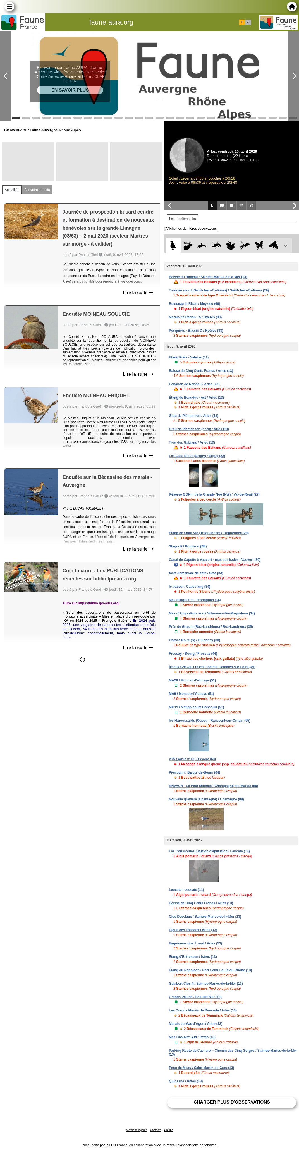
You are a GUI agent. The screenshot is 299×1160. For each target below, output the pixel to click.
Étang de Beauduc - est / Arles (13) (196, 398)
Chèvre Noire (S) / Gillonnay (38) (194, 640)
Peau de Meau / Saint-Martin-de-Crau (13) (201, 1068)
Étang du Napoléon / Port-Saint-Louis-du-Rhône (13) (210, 970)
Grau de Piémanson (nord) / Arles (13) (199, 429)
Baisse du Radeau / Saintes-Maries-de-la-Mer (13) (208, 277)
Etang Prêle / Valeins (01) (189, 357)
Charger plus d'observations (231, 1102)
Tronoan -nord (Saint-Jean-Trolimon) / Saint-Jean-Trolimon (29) (219, 290)
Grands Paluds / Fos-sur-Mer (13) (195, 997)
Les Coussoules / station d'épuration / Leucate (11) (209, 851)
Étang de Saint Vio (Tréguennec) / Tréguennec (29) (209, 533)
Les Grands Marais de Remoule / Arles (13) (203, 1010)
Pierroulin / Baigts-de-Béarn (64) (194, 772)
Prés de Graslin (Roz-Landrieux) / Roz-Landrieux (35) (211, 627)
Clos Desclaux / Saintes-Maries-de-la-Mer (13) (205, 917)
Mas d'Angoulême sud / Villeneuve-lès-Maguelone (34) (212, 613)
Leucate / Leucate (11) (186, 890)
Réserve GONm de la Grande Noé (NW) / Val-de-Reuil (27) (214, 494)
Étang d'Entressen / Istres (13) (193, 957)
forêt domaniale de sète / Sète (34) (196, 573)
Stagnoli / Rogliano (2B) (188, 546)
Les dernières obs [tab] (182, 219)
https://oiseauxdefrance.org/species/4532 (96, 442)
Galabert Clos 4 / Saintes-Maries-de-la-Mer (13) (206, 984)
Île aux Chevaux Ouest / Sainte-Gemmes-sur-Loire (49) (212, 667)
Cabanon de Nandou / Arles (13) (194, 384)
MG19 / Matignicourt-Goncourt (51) (196, 707)
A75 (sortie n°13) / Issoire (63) (192, 759)
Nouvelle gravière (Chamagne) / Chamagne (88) (206, 799)
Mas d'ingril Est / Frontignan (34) (195, 600)
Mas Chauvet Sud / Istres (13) (192, 1037)
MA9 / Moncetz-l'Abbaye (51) (191, 694)
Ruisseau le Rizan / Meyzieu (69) (194, 304)
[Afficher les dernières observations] (191, 229)
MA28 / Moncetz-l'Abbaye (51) (192, 680)
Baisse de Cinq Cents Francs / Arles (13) (201, 371)
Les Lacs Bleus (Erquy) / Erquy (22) (197, 456)
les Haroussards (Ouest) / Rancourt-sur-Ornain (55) (209, 721)
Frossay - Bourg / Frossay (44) (193, 654)
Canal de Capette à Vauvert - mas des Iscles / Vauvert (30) (214, 560)
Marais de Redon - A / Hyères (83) (195, 317)
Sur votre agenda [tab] (37, 190)
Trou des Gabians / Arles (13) (192, 442)
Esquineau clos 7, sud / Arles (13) (195, 943)
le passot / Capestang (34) (189, 587)
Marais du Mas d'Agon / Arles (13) (195, 1024)
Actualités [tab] (12, 190)
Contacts (155, 1130)
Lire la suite (138, 293)
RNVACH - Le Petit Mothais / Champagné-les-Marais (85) (213, 786)
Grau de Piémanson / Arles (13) (193, 416)
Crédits (168, 1130)
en (248, 22)
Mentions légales (136, 1130)
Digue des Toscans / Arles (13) (193, 930)
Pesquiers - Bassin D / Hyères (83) (196, 331)
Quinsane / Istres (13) (186, 1081)
